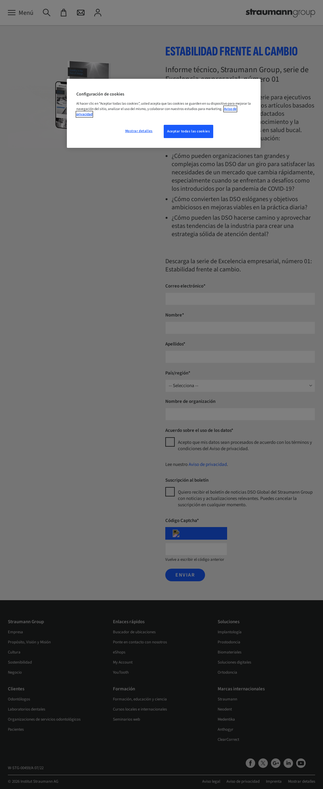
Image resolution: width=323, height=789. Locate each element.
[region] (164, 113)
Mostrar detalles (139, 131)
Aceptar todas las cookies (188, 131)
